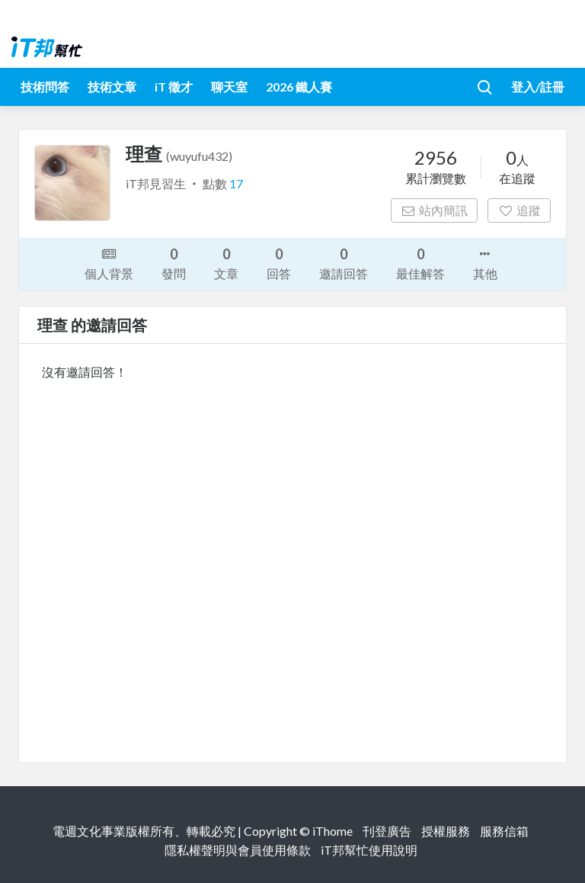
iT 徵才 (174, 86)
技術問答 (45, 86)
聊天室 (229, 86)
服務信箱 (504, 831)
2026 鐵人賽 (299, 86)
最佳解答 (420, 263)
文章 (226, 263)
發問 (173, 263)
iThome (332, 831)
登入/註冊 (537, 86)
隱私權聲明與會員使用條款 (238, 850)
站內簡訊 (434, 210)
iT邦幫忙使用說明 (369, 850)
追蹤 (519, 210)
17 (236, 183)
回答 (279, 263)
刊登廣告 (387, 831)
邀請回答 (343, 263)
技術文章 (112, 86)
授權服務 (445, 831)
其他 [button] (485, 262)
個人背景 (109, 262)
